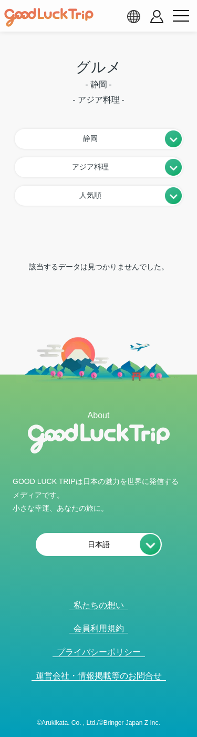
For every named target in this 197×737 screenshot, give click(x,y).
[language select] (133, 16)
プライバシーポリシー (99, 652)
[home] (49, 17)
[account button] (156, 16)
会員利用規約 (99, 628)
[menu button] (181, 16)
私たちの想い (99, 605)
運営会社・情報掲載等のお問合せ (99, 675)
